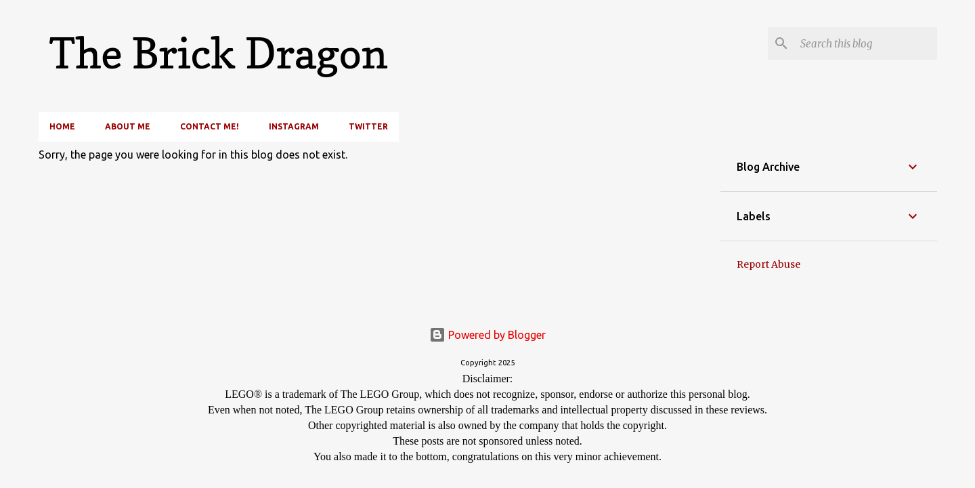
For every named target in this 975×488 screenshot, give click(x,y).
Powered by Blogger (487, 335)
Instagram (294, 126)
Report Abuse (768, 264)
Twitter (368, 126)
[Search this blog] (866, 43)
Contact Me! (209, 126)
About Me (127, 126)
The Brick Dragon (218, 53)
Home (62, 126)
